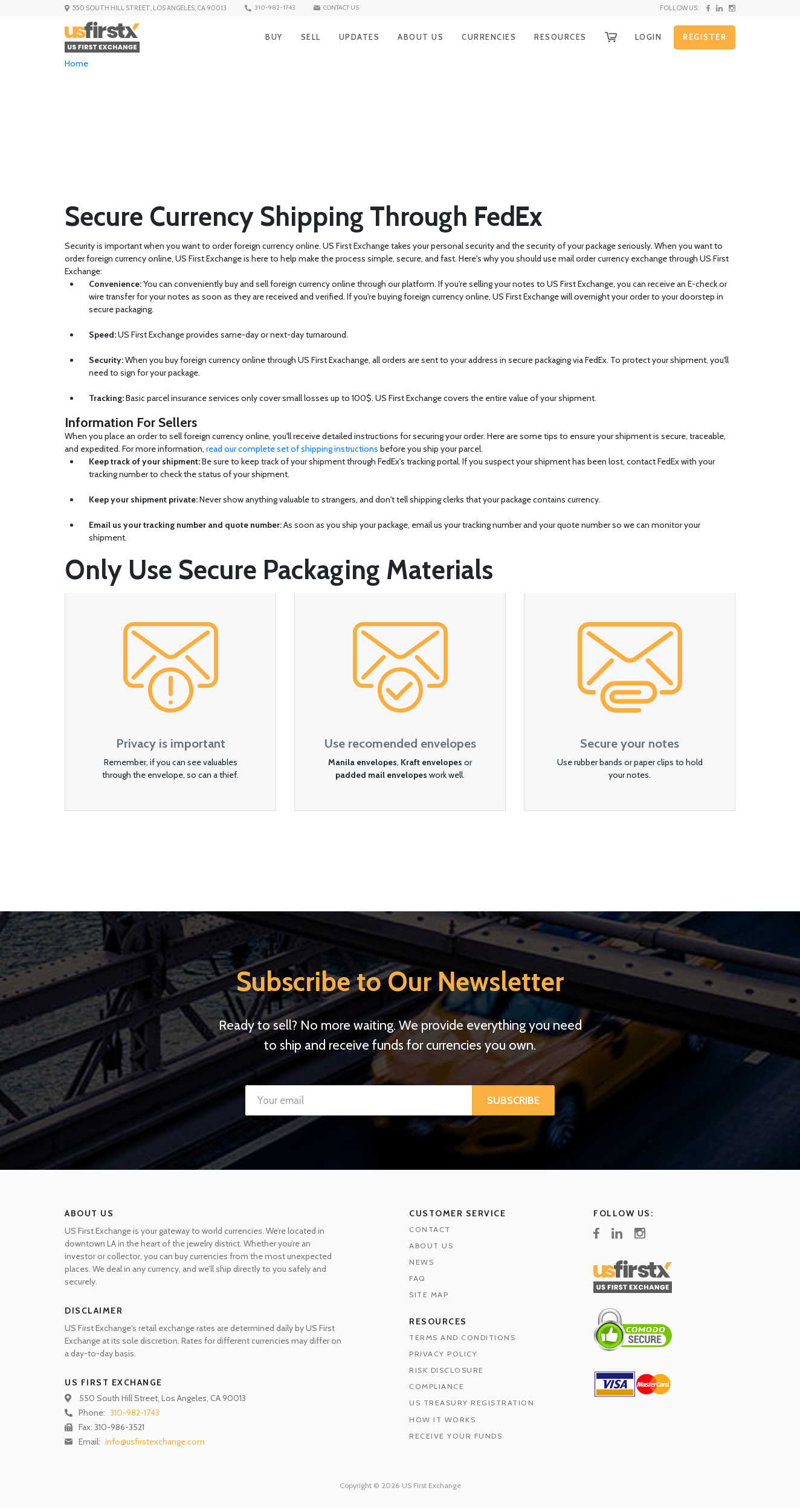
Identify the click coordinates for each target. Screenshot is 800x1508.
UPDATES (350, 37)
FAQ (417, 1278)
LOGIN (646, 37)
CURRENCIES (482, 37)
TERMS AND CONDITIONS (462, 1337)
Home (76, 63)
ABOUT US (412, 37)
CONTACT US (346, 8)
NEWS (421, 1261)
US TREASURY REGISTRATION (471, 1402)
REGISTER (704, 37)
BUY (262, 37)
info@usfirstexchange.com (155, 1441)
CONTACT (430, 1229)
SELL (300, 37)
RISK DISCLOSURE (446, 1370)
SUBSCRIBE (513, 1100)
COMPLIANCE (436, 1386)
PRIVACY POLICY (443, 1353)
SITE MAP (428, 1294)
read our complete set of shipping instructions (292, 448)
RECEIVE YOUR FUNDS (455, 1435)
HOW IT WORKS (442, 1419)
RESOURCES (556, 37)
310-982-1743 (276, 8)
